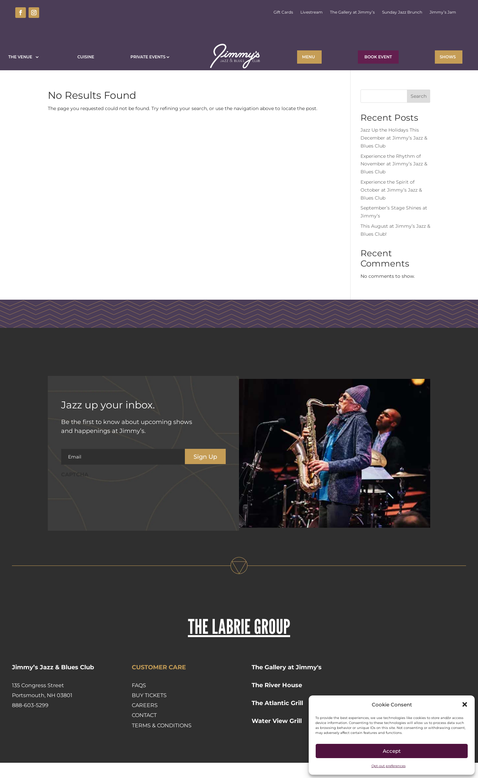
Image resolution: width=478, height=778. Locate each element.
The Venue (21, 56)
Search (419, 111)
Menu (308, 56)
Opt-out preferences (388, 766)
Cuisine (85, 56)
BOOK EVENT (378, 56)
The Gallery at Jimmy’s (352, 12)
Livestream (311, 12)
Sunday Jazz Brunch (402, 12)
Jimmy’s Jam (443, 12)
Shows (448, 56)
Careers (145, 720)
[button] (464, 704)
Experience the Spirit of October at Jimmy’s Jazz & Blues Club (391, 205)
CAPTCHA (74, 490)
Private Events (147, 56)
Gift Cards (283, 12)
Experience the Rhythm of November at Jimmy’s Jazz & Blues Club (393, 179)
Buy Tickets (149, 710)
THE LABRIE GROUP (239, 641)
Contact (144, 730)
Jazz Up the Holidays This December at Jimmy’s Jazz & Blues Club (393, 153)
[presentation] (111, 510)
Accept (392, 751)
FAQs (139, 700)
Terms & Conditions (162, 741)
